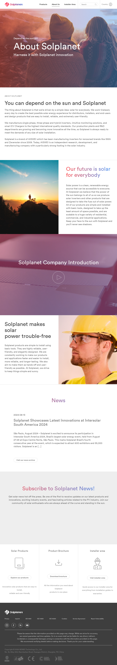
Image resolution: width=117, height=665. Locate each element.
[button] (58, 277)
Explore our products (19, 577)
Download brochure (58, 576)
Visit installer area (97, 578)
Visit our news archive (25, 460)
